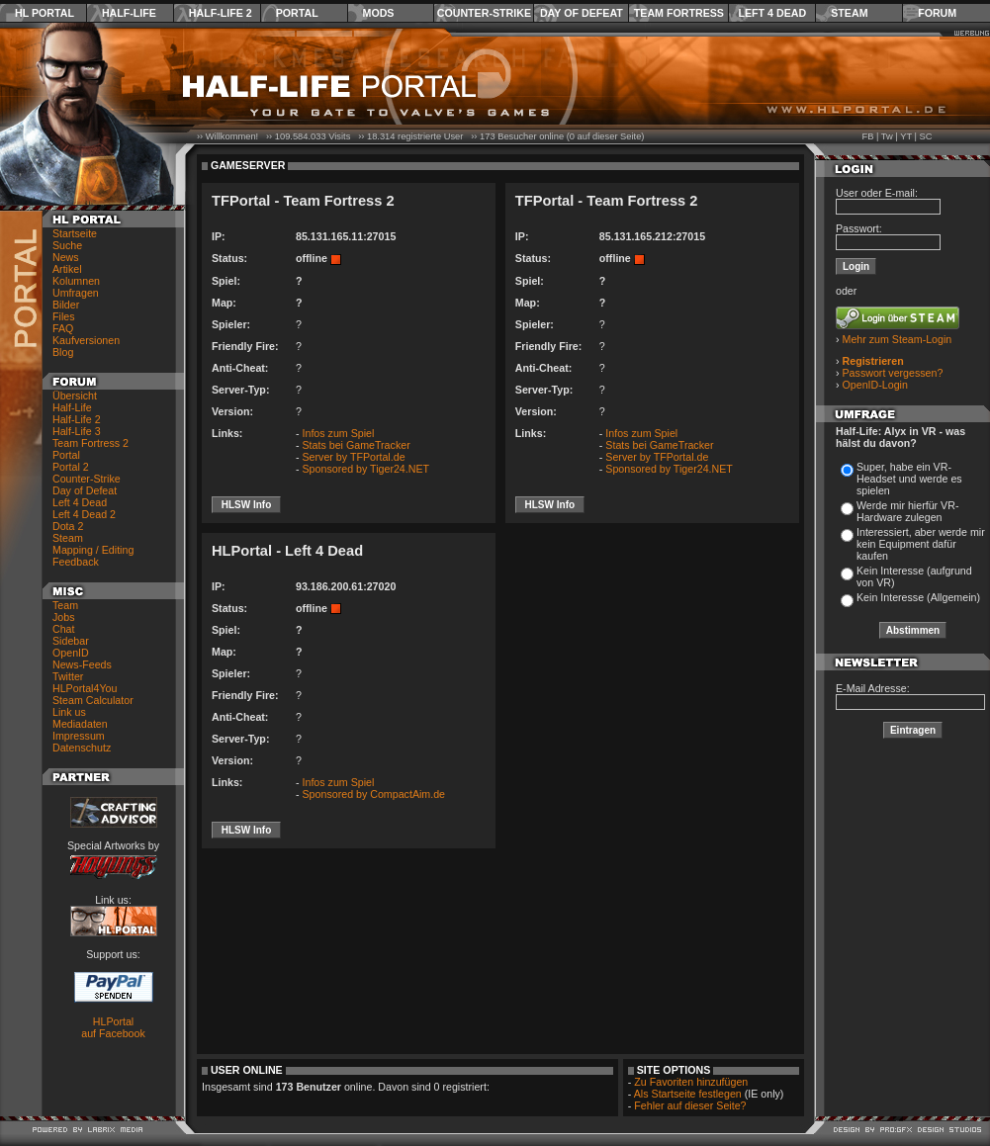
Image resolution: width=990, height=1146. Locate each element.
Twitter (67, 676)
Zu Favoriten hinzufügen (691, 1082)
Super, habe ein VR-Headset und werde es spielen (909, 478)
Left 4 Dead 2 (84, 514)
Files (63, 316)
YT (906, 136)
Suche (67, 245)
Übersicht (74, 395)
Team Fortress (679, 13)
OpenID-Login (875, 385)
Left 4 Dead (772, 13)
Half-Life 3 (76, 431)
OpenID (70, 653)
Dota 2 (67, 526)
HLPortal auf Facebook (113, 1027)
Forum (937, 13)
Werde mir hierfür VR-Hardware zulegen (907, 511)
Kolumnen (76, 281)
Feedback (75, 562)
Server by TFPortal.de (354, 457)
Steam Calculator (93, 700)
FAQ (62, 328)
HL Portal (44, 13)
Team (65, 605)
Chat (63, 629)
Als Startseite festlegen (688, 1094)
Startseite (74, 233)
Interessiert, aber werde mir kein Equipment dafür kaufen (920, 544)
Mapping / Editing (93, 550)
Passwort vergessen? (893, 373)
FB (867, 136)
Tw (887, 136)
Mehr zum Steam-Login (897, 339)
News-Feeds (82, 664)
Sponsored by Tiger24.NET (366, 469)
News (65, 257)
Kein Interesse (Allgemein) (918, 597)
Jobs (63, 617)
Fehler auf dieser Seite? (690, 1105)
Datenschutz (81, 747)
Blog (62, 352)
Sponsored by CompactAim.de (374, 794)
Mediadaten (80, 724)
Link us (69, 712)
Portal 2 (70, 467)
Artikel (67, 269)
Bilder (65, 304)
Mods (379, 13)
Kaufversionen (86, 340)
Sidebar (70, 641)
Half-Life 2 (220, 13)
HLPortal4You (84, 688)
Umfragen (75, 293)
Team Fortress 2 (90, 443)
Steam (849, 13)
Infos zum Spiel (339, 433)
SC (926, 136)
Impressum (78, 736)
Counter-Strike (484, 13)
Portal (297, 13)
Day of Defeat (581, 13)
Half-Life (129, 13)
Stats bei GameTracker (356, 445)
